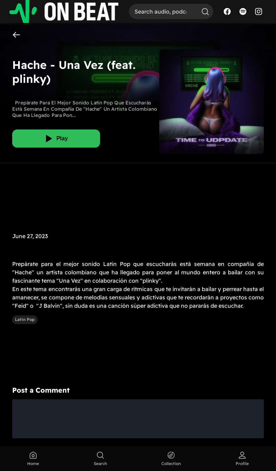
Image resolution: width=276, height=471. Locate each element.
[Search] (163, 11)
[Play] (56, 138)
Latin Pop (25, 319)
